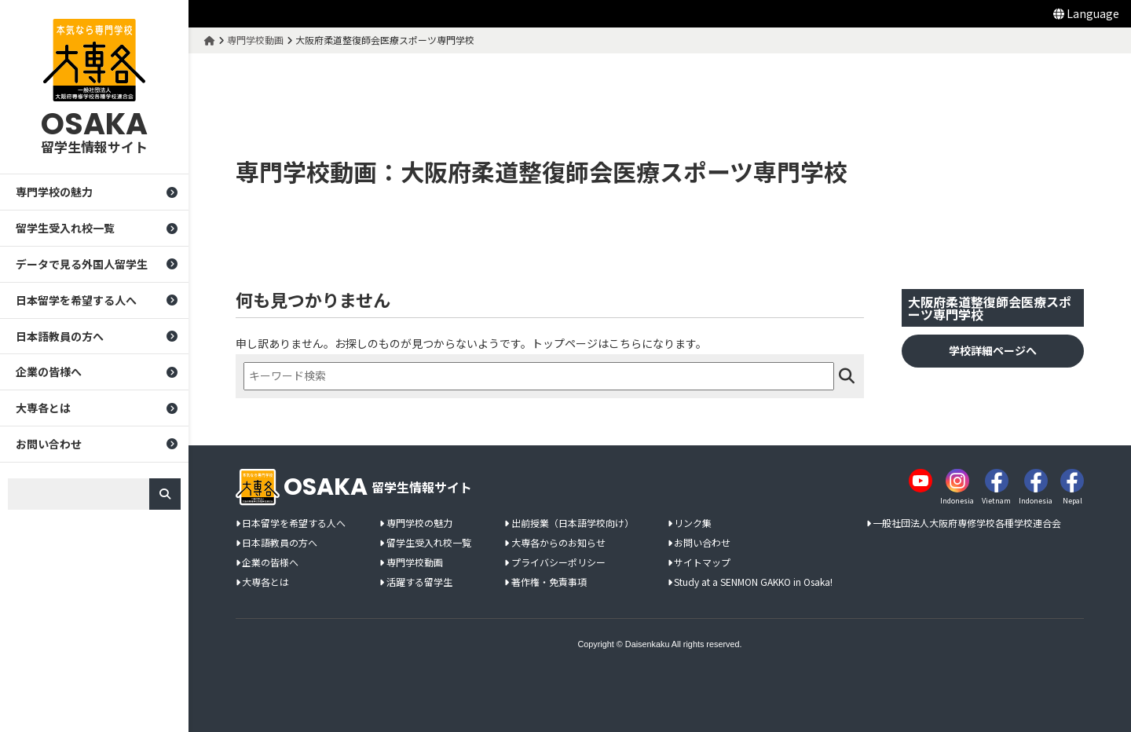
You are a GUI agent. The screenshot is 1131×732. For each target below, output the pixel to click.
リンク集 (693, 523)
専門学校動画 (414, 563)
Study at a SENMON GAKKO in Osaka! (753, 582)
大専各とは (43, 407)
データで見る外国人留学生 (82, 264)
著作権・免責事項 (549, 582)
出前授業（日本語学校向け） (572, 523)
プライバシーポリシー (558, 563)
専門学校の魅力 (54, 191)
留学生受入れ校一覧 (65, 228)
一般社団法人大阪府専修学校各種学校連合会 (967, 523)
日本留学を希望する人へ (76, 300)
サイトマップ (702, 563)
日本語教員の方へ (60, 336)
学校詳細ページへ (993, 350)
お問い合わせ (49, 444)
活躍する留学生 (419, 582)
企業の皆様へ (49, 371)
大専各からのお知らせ (558, 543)
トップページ (565, 343)
